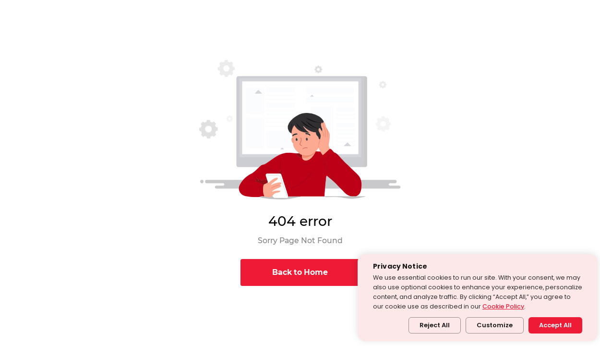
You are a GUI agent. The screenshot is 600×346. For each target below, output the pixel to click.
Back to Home (300, 272)
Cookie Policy (503, 306)
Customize (495, 325)
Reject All (435, 325)
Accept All (555, 325)
